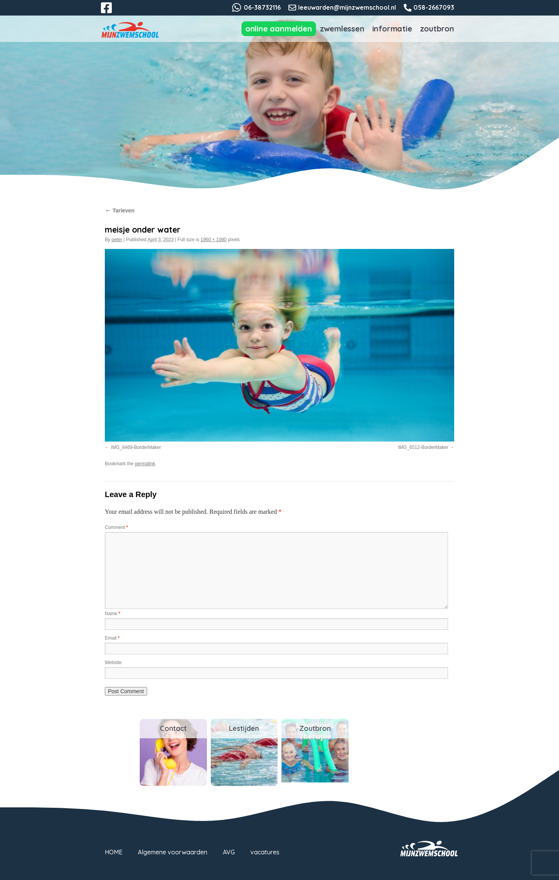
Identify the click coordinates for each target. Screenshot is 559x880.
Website (113, 662)
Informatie (392, 28)
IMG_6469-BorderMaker (136, 447)
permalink (145, 463)
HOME (113, 852)
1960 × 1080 (213, 239)
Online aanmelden (278, 28)
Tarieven (119, 210)
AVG (229, 852)
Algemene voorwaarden (172, 852)
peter (116, 239)
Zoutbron (437, 28)
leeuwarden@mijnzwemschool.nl (347, 7)
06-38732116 (262, 7)
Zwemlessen (342, 28)
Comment (116, 527)
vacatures (265, 852)
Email (112, 638)
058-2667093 (433, 7)
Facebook (112, 12)
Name (112, 613)
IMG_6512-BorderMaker (423, 447)
